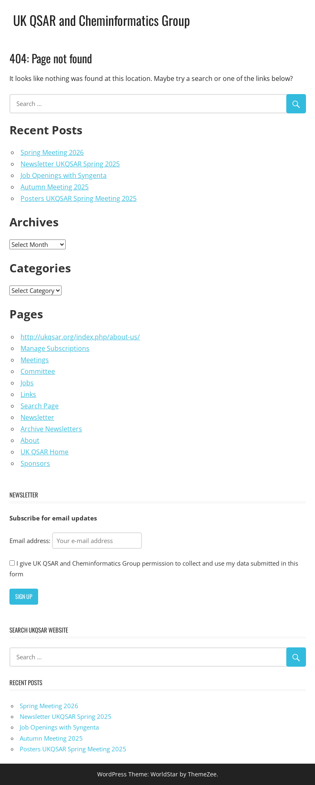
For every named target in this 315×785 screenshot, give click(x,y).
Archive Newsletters (51, 428)
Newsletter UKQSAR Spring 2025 (70, 163)
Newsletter (37, 417)
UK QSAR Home (44, 451)
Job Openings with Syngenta (64, 175)
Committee (38, 371)
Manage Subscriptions (55, 348)
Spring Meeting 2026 (52, 152)
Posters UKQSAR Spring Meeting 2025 (79, 198)
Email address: (75, 540)
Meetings (35, 359)
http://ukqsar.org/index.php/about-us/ (80, 336)
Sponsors (35, 463)
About (30, 440)
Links (28, 394)
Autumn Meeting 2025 (55, 186)
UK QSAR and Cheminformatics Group (101, 20)
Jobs (27, 382)
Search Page (40, 405)
